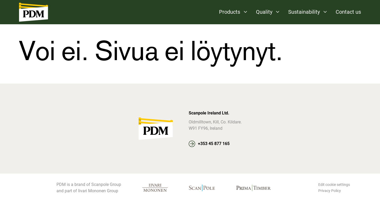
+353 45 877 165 (214, 143)
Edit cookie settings (334, 184)
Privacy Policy (329, 191)
